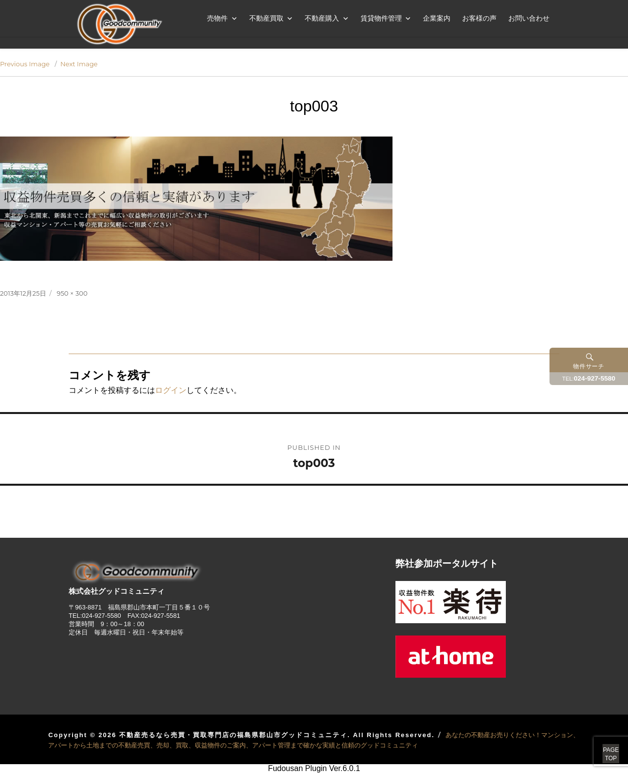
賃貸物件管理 (381, 18)
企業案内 (436, 18)
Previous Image (25, 64)
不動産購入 (322, 18)
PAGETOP (599, 743)
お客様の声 (479, 18)
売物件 (217, 18)
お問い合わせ (529, 18)
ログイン (170, 390)
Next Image (79, 64)
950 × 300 (72, 293)
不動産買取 (266, 18)
